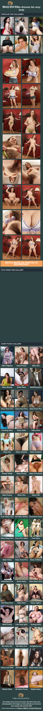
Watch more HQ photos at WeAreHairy (21, 263)
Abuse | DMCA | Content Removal (29, 708)
